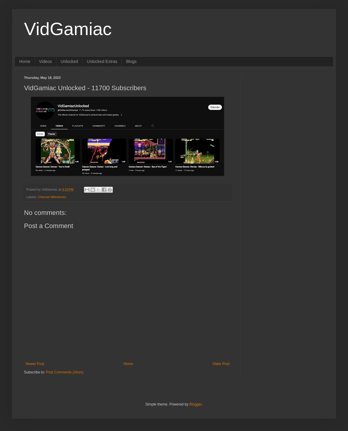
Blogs (131, 61)
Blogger (195, 404)
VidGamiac (68, 29)
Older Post (221, 364)
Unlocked (69, 61)
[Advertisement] (278, 166)
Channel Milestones (52, 197)
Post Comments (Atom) (64, 372)
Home (24, 61)
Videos (45, 61)
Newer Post (35, 364)
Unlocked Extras (102, 61)
